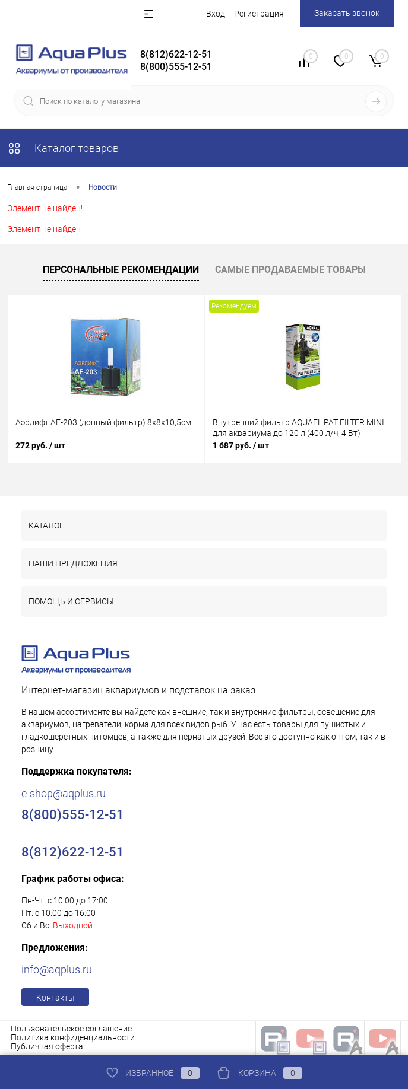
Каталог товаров (63, 148)
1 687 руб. (241, 445)
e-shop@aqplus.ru (63, 793)
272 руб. (40, 445)
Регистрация (259, 13)
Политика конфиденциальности (73, 1037)
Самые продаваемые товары (290, 269)
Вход (215, 13)
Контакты (55, 997)
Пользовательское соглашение (71, 1028)
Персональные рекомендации (121, 269)
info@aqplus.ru (56, 969)
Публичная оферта (47, 1046)
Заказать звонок (346, 13)
